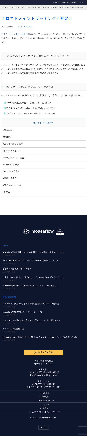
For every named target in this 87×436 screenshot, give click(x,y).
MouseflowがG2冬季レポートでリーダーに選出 (23, 312)
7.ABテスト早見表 (11, 171)
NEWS (5, 245)
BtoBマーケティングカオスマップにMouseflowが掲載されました (30, 260)
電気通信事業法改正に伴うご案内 (17, 269)
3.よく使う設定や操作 (13, 144)
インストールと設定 (24, 26)
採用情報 (65, 2)
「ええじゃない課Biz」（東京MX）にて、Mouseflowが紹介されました (33, 277)
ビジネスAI (56, 2)
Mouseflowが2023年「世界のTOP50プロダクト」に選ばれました (31, 285)
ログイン (81, 2)
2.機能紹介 (7, 137)
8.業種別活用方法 (11, 178)
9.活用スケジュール (12, 185)
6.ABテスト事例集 (11, 165)
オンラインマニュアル (43, 123)
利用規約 (44, 397)
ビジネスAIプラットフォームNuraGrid (44, 412)
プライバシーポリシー (44, 401)
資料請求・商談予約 (43, 352)
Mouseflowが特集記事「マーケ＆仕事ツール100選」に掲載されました (33, 252)
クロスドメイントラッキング (14, 34)
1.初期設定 (7, 130)
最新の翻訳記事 (9, 297)
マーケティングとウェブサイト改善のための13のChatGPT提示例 (31, 304)
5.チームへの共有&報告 (13, 158)
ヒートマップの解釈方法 (13, 329)
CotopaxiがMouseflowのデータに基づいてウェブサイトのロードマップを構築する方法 (40, 337)
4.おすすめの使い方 (12, 151)
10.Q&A (6, 192)
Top (43, 427)
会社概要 (73, 2)
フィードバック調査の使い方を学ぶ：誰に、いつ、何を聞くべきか (31, 320)
